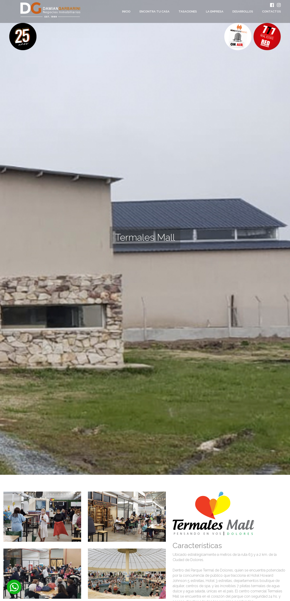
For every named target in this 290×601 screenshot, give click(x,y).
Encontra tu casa (154, 11)
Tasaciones (188, 11)
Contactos (271, 11)
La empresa (214, 11)
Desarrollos (242, 11)
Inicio (126, 11)
